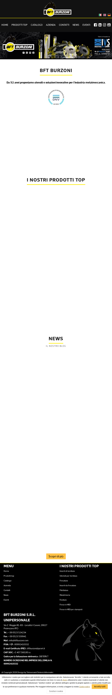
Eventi (86, 24)
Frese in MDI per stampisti (71, 609)
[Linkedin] (100, 25)
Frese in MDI (65, 604)
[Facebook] (96, 25)
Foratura (63, 600)
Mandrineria (65, 595)
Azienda (51, 24)
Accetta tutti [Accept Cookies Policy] (99, 686)
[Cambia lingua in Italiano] (100, 15)
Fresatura (64, 580)
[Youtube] (109, 25)
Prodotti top (19, 24)
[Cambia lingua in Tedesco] (109, 15)
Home (4, 24)
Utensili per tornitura (68, 576)
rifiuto (64, 680)
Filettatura (64, 590)
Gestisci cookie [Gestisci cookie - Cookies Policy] (56, 691)
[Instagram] (105, 25)
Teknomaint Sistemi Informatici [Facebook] (40, 672)
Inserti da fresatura (68, 585)
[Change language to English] (104, 15)
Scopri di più (56, 556)
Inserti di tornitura (67, 571)
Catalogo (37, 24)
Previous (5, 45)
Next (106, 45)
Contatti (64, 24)
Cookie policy (84, 687)
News (76, 24)
